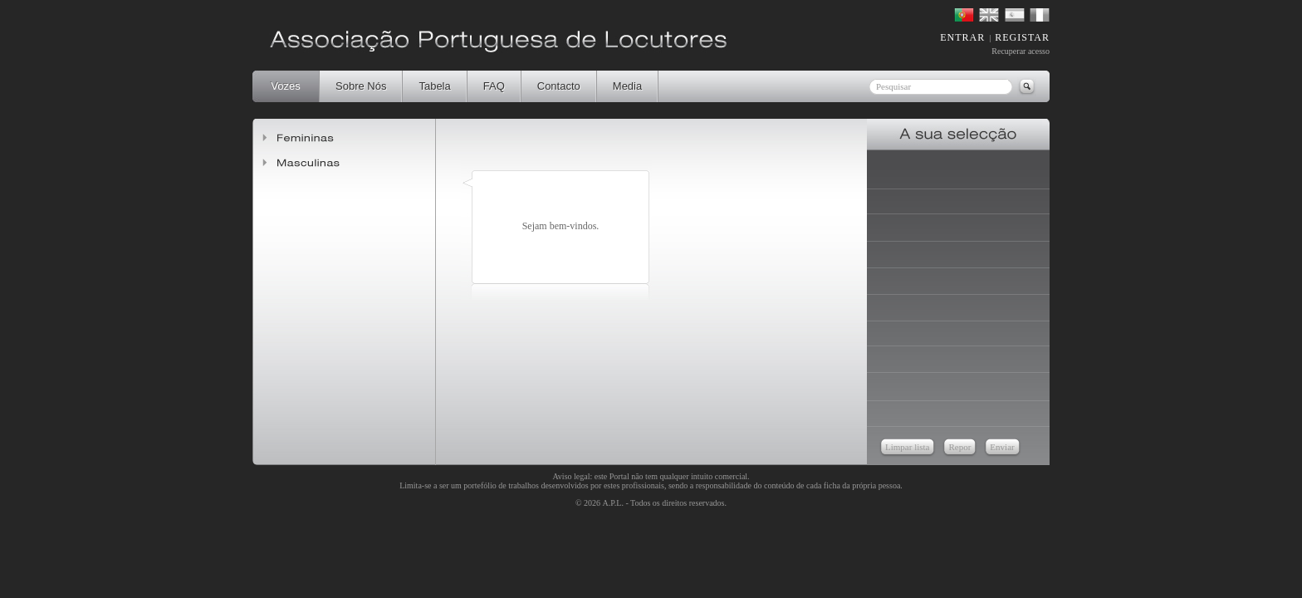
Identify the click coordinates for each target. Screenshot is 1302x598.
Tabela (434, 86)
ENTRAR (962, 37)
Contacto (558, 86)
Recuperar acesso (1020, 51)
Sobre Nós (360, 86)
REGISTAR (1022, 37)
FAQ (494, 86)
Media (627, 86)
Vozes (285, 86)
